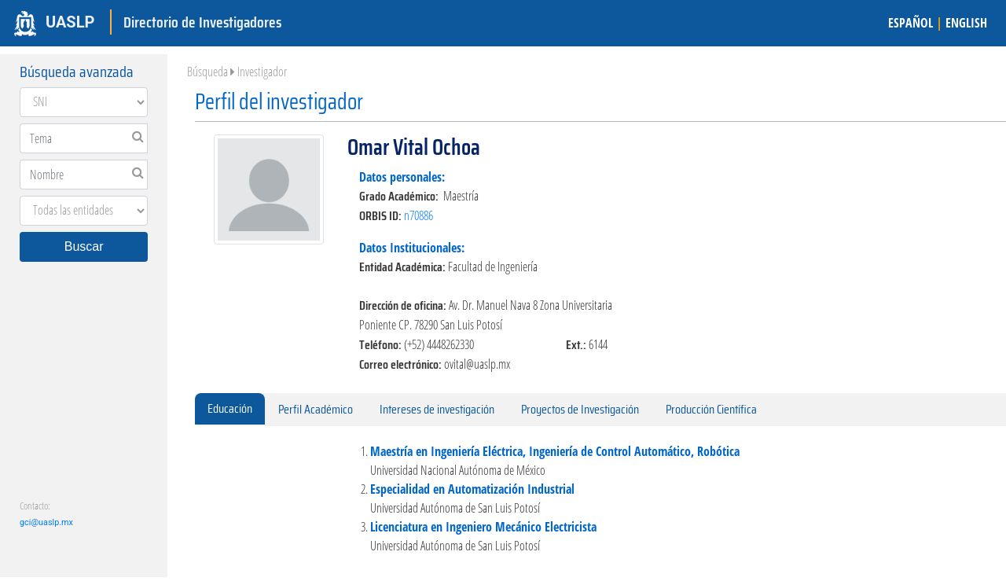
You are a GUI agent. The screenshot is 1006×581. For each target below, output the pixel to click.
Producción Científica (711, 409)
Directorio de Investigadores (202, 22)
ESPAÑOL (910, 22)
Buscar (84, 246)
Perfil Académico (315, 409)
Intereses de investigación (437, 409)
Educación (229, 408)
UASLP (70, 22)
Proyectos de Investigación (580, 409)
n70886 (418, 215)
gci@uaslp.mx (46, 522)
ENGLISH (966, 22)
